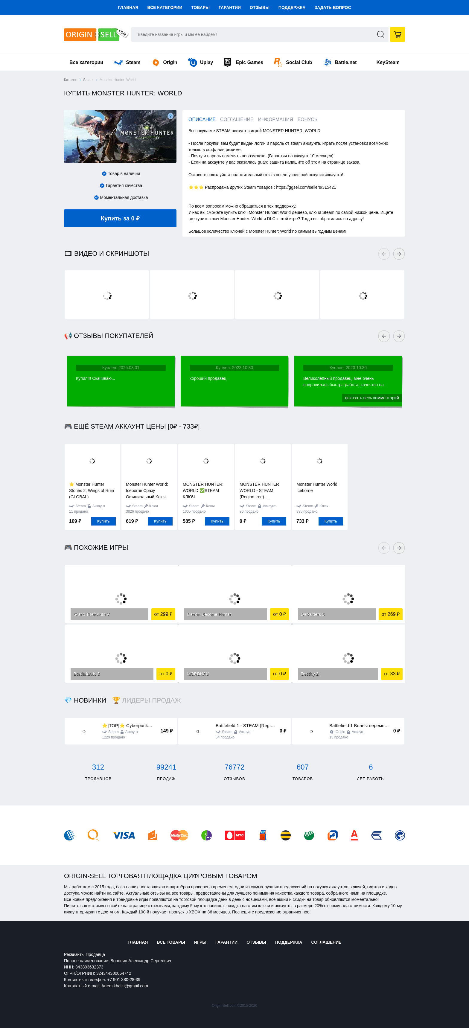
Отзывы (259, 7)
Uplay (200, 62)
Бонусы (308, 119)
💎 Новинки (85, 700)
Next (399, 254)
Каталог (70, 80)
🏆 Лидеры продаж (146, 700)
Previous (384, 254)
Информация (275, 119)
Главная (128, 7)
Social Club (293, 62)
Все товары (171, 942)
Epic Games (243, 62)
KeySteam (388, 62)
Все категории (164, 7)
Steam (127, 62)
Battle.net (340, 62)
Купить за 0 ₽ (137, 215)
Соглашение (237, 119)
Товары (200, 7)
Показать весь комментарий (372, 397)
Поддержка (292, 7)
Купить (103, 521)
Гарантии (230, 7)
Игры (200, 942)
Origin (164, 62)
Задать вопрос (332, 7)
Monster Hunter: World (118, 80)
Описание (202, 119)
